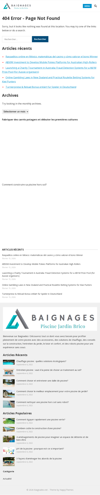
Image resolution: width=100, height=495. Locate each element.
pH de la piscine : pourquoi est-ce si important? (40, 448)
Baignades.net (41, 489)
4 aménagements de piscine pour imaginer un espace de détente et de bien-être (52, 438)
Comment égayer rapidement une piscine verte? (40, 419)
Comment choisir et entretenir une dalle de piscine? (42, 380)
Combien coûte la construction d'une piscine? (38, 428)
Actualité (7, 478)
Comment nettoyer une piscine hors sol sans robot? (42, 402)
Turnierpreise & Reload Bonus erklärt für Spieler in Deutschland (41, 87)
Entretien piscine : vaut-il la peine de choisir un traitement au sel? (49, 369)
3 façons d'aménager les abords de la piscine (39, 458)
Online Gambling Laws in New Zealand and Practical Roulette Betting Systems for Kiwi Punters (47, 285)
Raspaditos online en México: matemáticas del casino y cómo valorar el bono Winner (52, 56)
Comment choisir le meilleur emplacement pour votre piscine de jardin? (52, 391)
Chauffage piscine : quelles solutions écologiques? (41, 361)
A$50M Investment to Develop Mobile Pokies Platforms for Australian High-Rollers (51, 62)
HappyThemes (66, 489)
